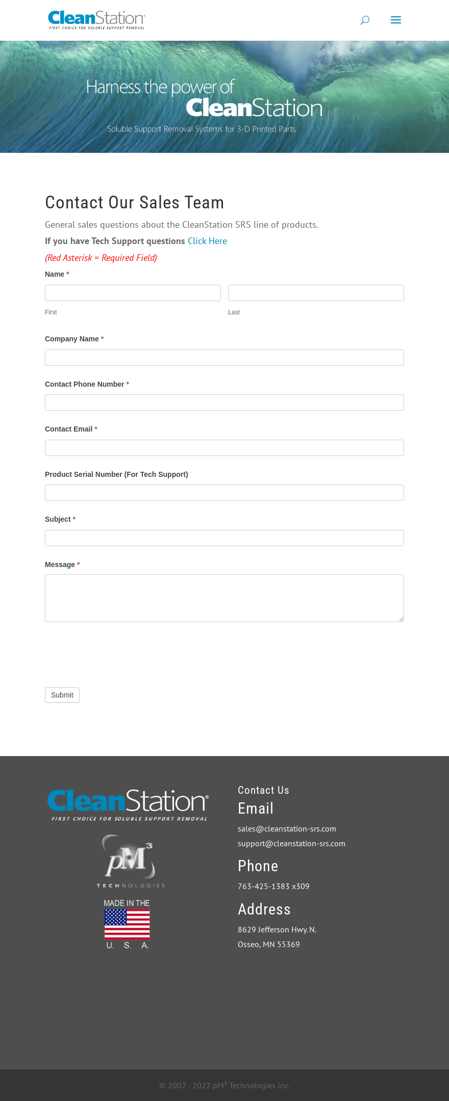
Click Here (207, 241)
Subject (60, 519)
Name (57, 274)
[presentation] (122, 652)
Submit (62, 695)
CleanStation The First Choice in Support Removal (314, 998)
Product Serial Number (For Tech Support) (116, 474)
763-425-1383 (264, 886)
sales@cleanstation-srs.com (287, 828)
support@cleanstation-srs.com (291, 843)
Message (62, 564)
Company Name (74, 339)
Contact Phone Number (87, 384)
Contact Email (71, 429)
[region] (224, 97)
